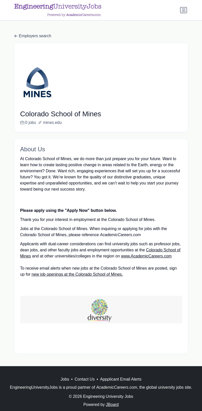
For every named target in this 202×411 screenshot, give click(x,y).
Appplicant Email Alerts (121, 385)
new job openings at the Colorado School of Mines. (77, 274)
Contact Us (85, 385)
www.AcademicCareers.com (146, 256)
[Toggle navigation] (183, 10)
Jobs (65, 385)
